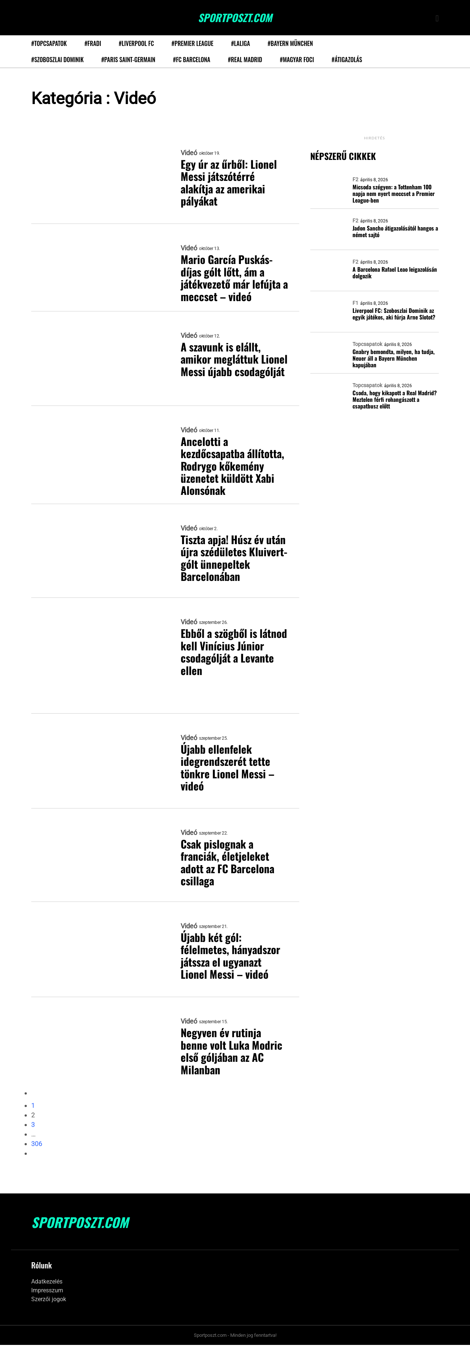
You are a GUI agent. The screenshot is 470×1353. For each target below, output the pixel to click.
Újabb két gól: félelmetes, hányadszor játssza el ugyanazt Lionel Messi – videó (232, 964)
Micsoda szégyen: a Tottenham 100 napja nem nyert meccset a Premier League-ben (392, 193)
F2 (355, 179)
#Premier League (192, 43)
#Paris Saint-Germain (128, 59)
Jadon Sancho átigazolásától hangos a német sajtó (394, 231)
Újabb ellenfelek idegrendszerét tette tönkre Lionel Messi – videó (229, 776)
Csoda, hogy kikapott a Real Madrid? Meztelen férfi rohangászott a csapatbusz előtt (394, 399)
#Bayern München (290, 43)
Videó (189, 153)
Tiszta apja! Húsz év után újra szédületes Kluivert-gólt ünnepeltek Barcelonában (226, 567)
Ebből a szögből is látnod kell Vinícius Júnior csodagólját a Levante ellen (225, 660)
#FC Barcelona (191, 59)
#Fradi (92, 43)
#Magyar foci (297, 59)
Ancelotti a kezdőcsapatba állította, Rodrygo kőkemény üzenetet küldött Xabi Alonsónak (232, 467)
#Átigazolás (347, 59)
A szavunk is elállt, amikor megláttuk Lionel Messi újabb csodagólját (223, 365)
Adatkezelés (46, 1289)
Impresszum (47, 1298)
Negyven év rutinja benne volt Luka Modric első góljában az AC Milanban (233, 1060)
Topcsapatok (367, 344)
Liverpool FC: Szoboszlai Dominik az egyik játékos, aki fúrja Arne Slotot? (393, 313)
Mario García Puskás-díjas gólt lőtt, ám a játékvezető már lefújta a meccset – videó (233, 278)
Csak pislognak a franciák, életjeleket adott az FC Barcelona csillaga (230, 871)
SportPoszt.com (235, 18)
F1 (355, 303)
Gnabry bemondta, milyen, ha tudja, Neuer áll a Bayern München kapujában (393, 358)
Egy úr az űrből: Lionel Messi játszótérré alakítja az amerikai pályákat (230, 183)
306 (36, 1152)
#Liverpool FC (136, 43)
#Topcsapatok (49, 43)
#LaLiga (240, 43)
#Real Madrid (245, 59)
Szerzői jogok (48, 1307)
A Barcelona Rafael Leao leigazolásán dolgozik (394, 272)
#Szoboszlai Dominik (57, 59)
